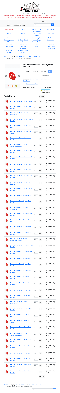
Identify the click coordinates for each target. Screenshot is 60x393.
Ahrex (23, 30)
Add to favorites (45, 75)
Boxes (23, 34)
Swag (37, 46)
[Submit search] (52, 24)
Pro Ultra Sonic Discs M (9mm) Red (20, 258)
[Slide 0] (9, 86)
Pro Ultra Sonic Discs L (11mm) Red (20, 164)
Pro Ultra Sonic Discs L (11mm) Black (21, 101)
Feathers (50, 38)
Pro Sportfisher (9, 46)
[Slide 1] (12, 86)
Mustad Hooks (51, 44)
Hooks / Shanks (23, 44)
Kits (37, 44)
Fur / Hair (9, 44)
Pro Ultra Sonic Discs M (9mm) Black (20, 195)
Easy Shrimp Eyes (37, 38)
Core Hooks (51, 34)
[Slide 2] (16, 86)
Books (9, 34)
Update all (42, 96)
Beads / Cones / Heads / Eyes (38, 79)
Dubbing (23, 38)
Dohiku (9, 38)
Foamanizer (50, 40)
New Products (9, 30)
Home (6, 56)
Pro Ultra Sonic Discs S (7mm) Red (20, 353)
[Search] (42, 24)
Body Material (51, 30)
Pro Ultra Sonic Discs (35, 56)
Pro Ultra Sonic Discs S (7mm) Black (20, 290)
